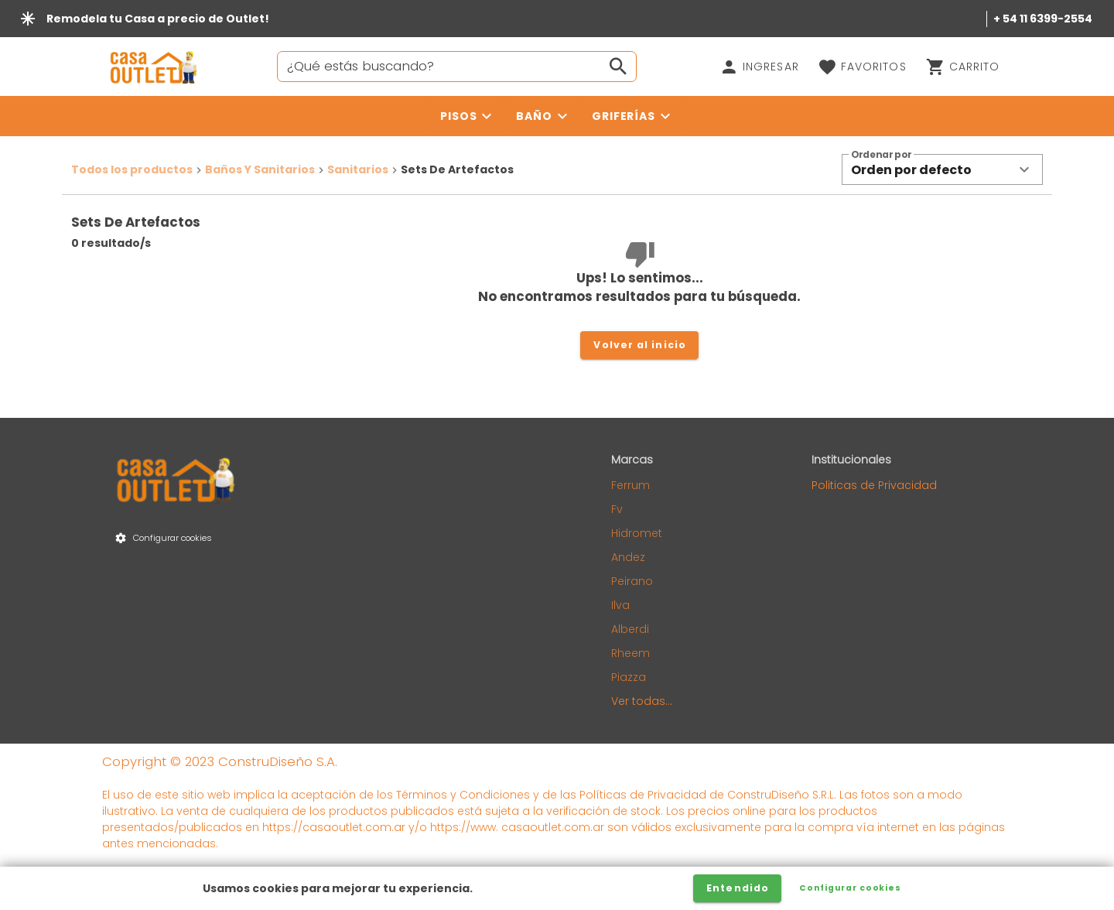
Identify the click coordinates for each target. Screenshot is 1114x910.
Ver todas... (641, 701)
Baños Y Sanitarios (260, 169)
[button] (942, 169)
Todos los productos (132, 169)
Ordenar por (881, 155)
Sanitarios (357, 169)
